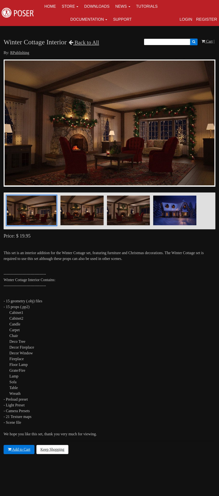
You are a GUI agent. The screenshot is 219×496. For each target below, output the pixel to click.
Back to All (84, 43)
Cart (207, 41)
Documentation (87, 19)
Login (185, 19)
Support (122, 19)
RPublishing (19, 53)
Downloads (96, 6)
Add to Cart (19, 449)
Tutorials (147, 6)
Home (50, 6)
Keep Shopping (52, 449)
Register (206, 19)
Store (68, 6)
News (121, 6)
